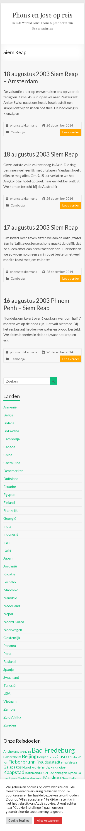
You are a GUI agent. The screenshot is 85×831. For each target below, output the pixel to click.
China (7, 455)
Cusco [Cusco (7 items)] (62, 756)
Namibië (10, 598)
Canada (9, 447)
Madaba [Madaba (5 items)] (23, 778)
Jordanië (10, 566)
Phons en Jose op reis (42, 15)
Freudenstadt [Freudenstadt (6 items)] (48, 762)
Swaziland (11, 677)
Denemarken (13, 470)
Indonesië (10, 534)
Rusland (9, 661)
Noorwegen (12, 629)
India (7, 526)
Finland (9, 502)
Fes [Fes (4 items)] (5, 762)
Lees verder (70, 132)
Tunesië (9, 685)
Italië (7, 550)
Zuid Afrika (12, 717)
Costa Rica (11, 462)
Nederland (11, 606)
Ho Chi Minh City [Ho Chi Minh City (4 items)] (41, 767)
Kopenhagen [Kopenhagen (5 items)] (58, 773)
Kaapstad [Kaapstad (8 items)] (13, 772)
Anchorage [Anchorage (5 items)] (11, 751)
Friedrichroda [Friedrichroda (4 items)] (69, 762)
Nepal (8, 614)
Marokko (10, 590)
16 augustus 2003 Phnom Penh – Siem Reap (36, 304)
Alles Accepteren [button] (48, 820)
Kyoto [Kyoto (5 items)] (72, 773)
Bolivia (8, 423)
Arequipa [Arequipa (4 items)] (25, 751)
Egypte (9, 494)
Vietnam (10, 701)
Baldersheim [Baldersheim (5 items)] (12, 757)
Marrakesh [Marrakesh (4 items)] (35, 778)
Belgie (8, 415)
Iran (6, 542)
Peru (7, 653)
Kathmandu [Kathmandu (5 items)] (33, 773)
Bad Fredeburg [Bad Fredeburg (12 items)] (53, 750)
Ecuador (9, 486)
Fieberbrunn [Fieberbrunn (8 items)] (22, 762)
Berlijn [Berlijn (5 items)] (41, 757)
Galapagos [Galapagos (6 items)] (12, 767)
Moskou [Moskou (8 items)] (52, 777)
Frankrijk (10, 510)
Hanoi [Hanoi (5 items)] (26, 767)
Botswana (11, 431)
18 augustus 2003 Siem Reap (40, 154)
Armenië (10, 407)
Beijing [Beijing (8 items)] (29, 756)
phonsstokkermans (23, 125)
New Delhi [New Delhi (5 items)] (69, 778)
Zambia (9, 709)
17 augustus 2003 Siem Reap (40, 227)
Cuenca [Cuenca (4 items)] (51, 757)
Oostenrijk (11, 637)
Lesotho (9, 582)
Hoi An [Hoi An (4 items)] (54, 767)
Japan (7, 558)
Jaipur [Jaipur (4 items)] (62, 767)
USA (6, 693)
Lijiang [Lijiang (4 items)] (13, 778)
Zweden (9, 725)
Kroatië (9, 574)
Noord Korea (13, 622)
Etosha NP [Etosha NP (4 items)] (75, 757)
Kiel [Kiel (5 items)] (45, 773)
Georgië (9, 518)
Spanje (8, 669)
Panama (9, 645)
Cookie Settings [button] (18, 820)
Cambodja (18, 132)
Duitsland (10, 478)
